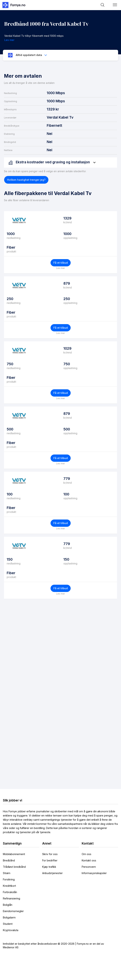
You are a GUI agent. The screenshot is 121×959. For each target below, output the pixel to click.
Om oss (86, 854)
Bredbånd (9, 860)
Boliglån (7, 904)
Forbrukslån (10, 892)
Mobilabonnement (14, 854)
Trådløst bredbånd (14, 866)
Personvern (89, 866)
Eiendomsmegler (13, 911)
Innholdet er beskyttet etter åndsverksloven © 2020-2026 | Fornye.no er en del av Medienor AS (53, 945)
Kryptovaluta (10, 930)
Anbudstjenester (52, 873)
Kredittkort (9, 885)
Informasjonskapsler (94, 873)
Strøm (6, 873)
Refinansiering (11, 898)
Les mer (60, 268)
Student (7, 923)
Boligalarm (9, 917)
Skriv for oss (50, 854)
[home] (13, 5)
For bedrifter (49, 860)
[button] (115, 5)
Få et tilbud (60, 262)
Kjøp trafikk (49, 866)
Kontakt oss (89, 860)
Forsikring (9, 879)
